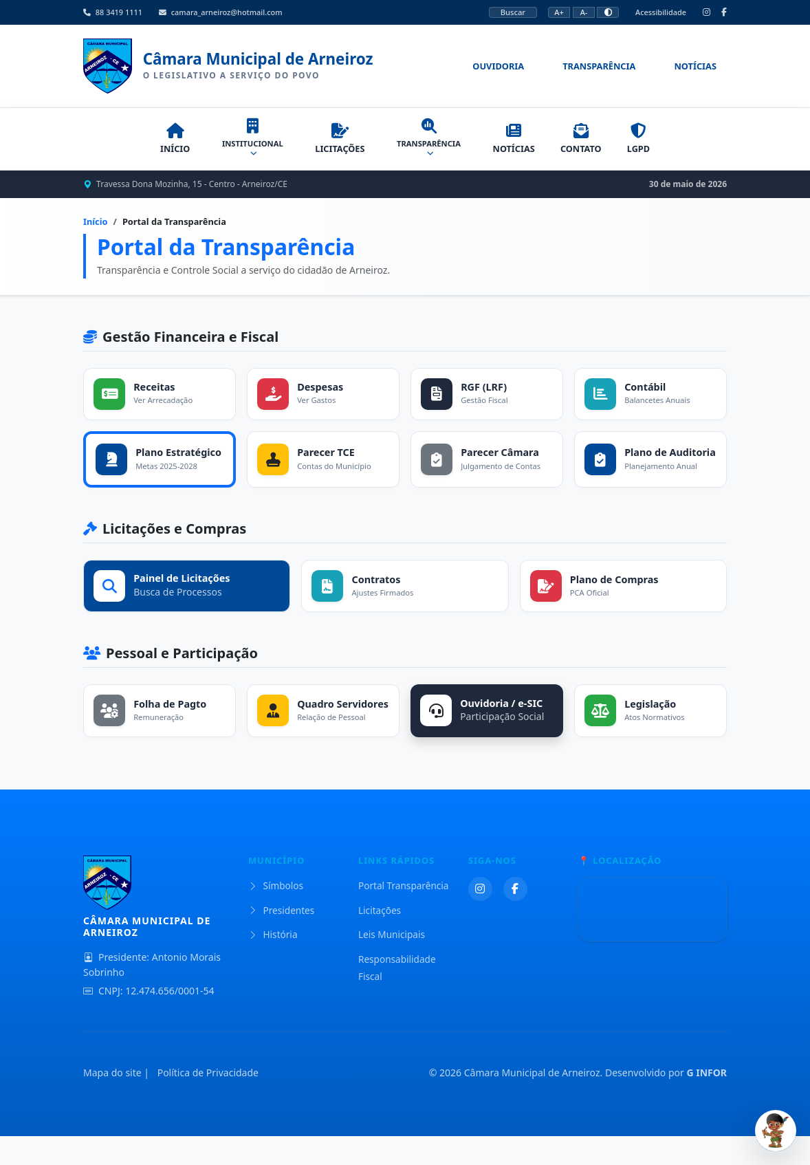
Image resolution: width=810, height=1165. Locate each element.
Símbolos (275, 915)
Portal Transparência (403, 915)
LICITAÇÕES (331, 145)
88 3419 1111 (112, 12)
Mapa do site (112, 1102)
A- (584, 12)
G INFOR (706, 1102)
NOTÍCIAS (513, 145)
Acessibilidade (660, 12)
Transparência (598, 69)
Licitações (379, 939)
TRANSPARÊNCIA (424, 145)
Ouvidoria (498, 69)
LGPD (654, 145)
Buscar (513, 12)
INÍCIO (158, 145)
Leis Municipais (391, 963)
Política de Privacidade (208, 1102)
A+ (559, 12)
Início (95, 228)
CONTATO (588, 145)
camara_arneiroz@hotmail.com (221, 12)
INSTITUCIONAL (241, 145)
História (273, 963)
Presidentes (281, 939)
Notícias (695, 69)
